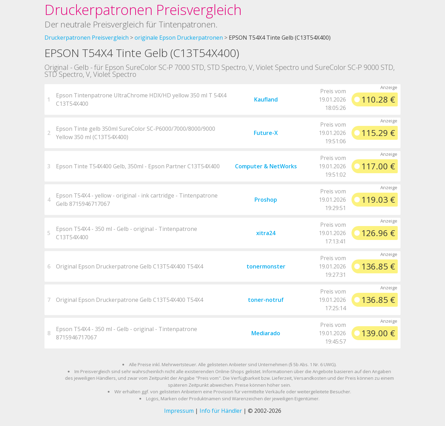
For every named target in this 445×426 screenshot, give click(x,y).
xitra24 (265, 233)
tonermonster (265, 266)
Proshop (265, 199)
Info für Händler (221, 411)
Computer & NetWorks (266, 166)
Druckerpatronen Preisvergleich (143, 9)
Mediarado (265, 333)
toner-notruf (266, 300)
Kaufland (266, 99)
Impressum (179, 411)
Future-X (266, 133)
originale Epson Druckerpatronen (179, 37)
